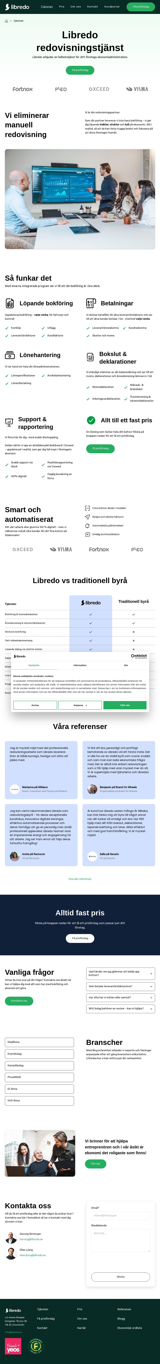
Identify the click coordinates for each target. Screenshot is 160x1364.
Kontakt (42, 1328)
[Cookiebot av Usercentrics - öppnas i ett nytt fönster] (133, 656)
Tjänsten (42, 1309)
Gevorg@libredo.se (31, 1239)
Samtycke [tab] (34, 665)
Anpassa (80, 705)
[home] (17, 6)
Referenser (124, 1309)
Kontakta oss (19, 1001)
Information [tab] (80, 665)
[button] (120, 974)
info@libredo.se (13, 1332)
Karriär (81, 1328)
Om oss (95, 1163)
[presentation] (114, 1262)
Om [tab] (126, 665)
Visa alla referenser (80, 879)
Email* (95, 1208)
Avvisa (35, 705)
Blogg (121, 1318)
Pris (79, 1309)
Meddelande (99, 1225)
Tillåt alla (125, 705)
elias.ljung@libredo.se (33, 1255)
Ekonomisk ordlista (129, 1328)
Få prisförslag (80, 70)
